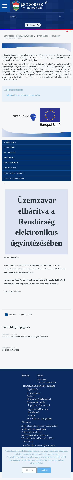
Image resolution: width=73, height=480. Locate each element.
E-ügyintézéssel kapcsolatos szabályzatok (39, 426)
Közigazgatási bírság (25, 36)
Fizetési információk (14, 178)
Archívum (28, 441)
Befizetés (31, 396)
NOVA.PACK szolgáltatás (39, 418)
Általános (26, 422)
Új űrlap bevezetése (10, 350)
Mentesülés (9, 147)
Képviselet (55, 36)
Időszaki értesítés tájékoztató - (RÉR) (37, 438)
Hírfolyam (42, 379)
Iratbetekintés (11, 163)
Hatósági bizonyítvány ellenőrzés (39, 385)
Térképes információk (47, 382)
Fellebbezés (10, 152)
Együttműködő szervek (39, 405)
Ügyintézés (9, 36)
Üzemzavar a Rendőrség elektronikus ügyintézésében (25, 337)
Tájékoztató (10, 142)
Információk (43, 36)
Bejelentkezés (33, 25)
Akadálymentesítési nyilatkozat (34, 435)
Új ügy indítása (33, 393)
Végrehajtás (10, 168)
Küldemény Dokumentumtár (33, 429)
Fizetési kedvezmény (14, 173)
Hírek (40, 375)
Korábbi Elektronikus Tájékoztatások (39, 445)
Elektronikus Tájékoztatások (39, 399)
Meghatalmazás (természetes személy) (23, 95)
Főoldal (25, 375)
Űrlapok (31, 415)
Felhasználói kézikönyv (31, 432)
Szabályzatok (33, 412)
